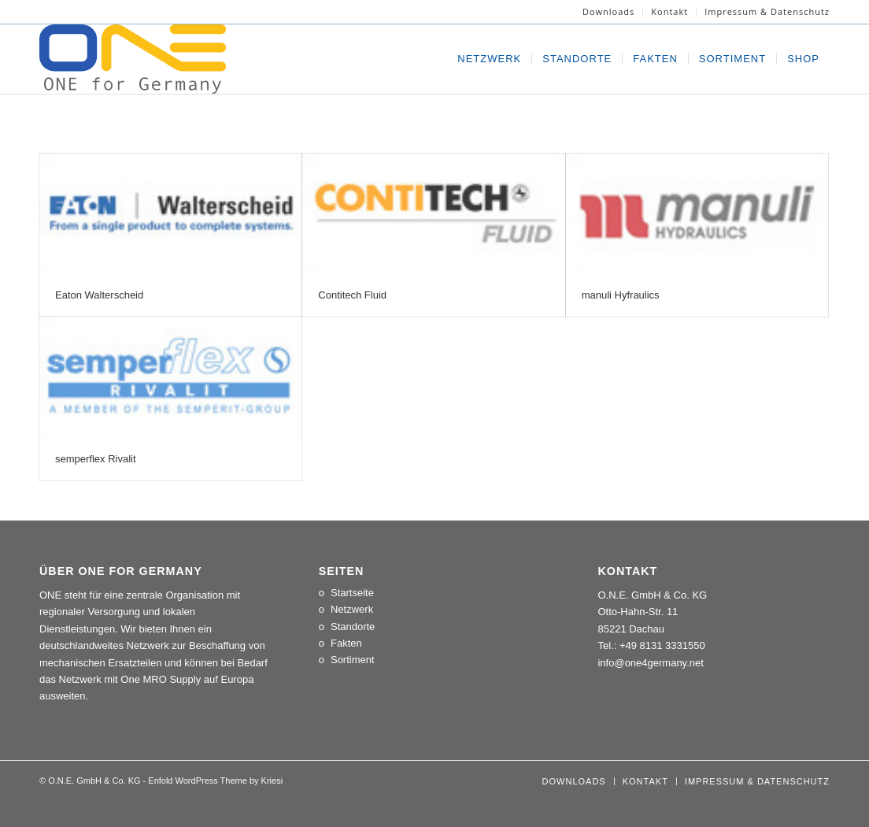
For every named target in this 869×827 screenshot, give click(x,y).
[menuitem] (609, 12)
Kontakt (669, 11)
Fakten (346, 643)
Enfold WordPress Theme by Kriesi (215, 780)
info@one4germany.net (650, 663)
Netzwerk (352, 609)
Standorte (353, 626)
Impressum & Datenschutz (767, 11)
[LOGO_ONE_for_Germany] (132, 59)
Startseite (352, 593)
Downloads (608, 11)
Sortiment (353, 660)
